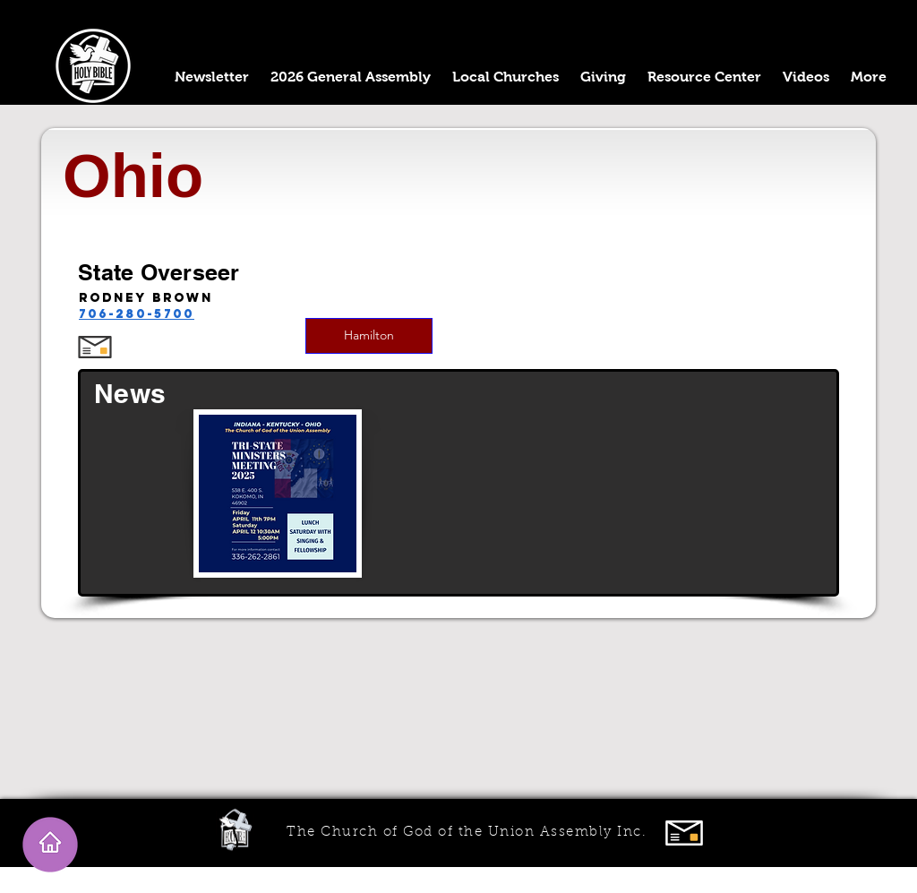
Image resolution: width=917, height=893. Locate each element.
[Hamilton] (369, 336)
